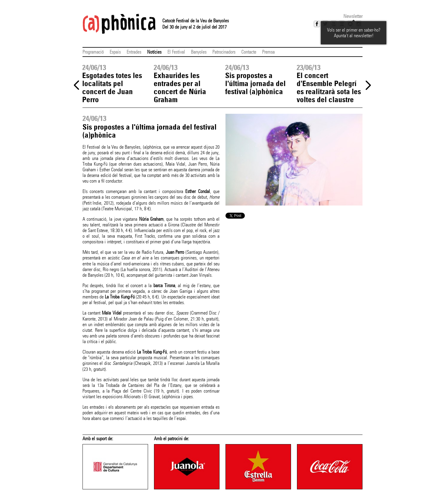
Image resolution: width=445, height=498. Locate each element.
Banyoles (198, 52)
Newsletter (352, 16)
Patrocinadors (223, 52)
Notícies (154, 52)
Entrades (134, 52)
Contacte (248, 52)
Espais (115, 52)
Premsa (268, 52)
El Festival (176, 52)
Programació (93, 52)
